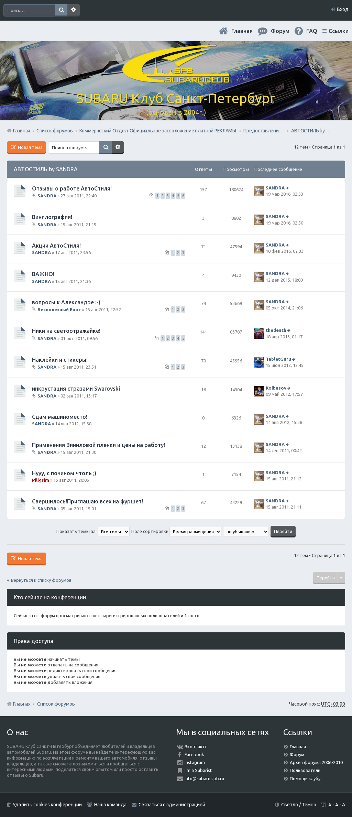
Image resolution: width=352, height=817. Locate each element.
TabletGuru (278, 359)
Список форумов (56, 704)
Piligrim (40, 480)
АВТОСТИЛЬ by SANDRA (46, 169)
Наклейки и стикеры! (60, 360)
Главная (242, 31)
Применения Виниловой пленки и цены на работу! (98, 445)
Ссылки (339, 31)
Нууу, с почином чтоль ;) (64, 473)
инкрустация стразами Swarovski (76, 388)
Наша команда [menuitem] (110, 804)
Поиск (61, 10)
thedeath (276, 330)
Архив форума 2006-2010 (316, 762)
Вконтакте (196, 746)
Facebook (194, 754)
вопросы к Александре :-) (66, 302)
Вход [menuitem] (343, 9)
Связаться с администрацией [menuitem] (172, 804)
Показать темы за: (93, 531)
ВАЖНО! (43, 274)
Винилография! (52, 217)
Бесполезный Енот (59, 309)
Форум (297, 754)
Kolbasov (276, 387)
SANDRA (46, 195)
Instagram (195, 762)
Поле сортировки (176, 531)
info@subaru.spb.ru (204, 778)
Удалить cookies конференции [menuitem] (47, 804)
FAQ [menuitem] (311, 31)
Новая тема (30, 147)
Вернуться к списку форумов (41, 580)
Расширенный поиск (73, 10)
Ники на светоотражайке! (66, 331)
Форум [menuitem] (280, 31)
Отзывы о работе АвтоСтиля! (72, 188)
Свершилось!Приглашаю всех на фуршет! (87, 501)
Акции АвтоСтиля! (56, 245)
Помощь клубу (305, 778)
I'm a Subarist (198, 770)
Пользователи (305, 770)
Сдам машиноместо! (59, 417)
